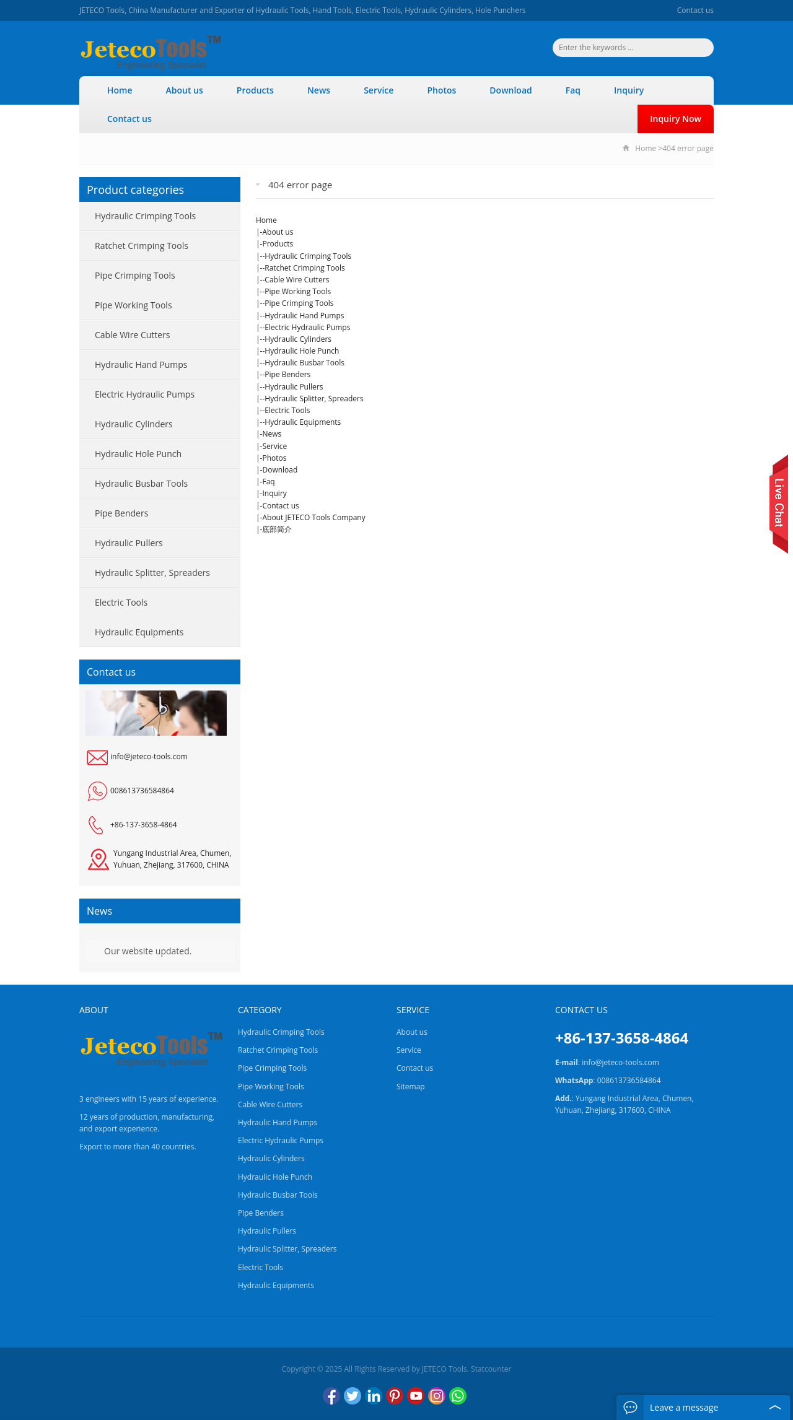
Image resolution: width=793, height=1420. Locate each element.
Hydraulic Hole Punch (302, 351)
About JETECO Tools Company (313, 517)
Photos (441, 90)
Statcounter (491, 1369)
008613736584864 (142, 790)
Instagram (436, 1396)
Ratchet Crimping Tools (304, 268)
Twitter (352, 1396)
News (318, 90)
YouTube (415, 1396)
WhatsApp (458, 1396)
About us (184, 90)
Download (510, 90)
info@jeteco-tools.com (149, 756)
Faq (573, 90)
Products (255, 90)
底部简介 (277, 529)
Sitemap (410, 1086)
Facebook (331, 1396)
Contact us (695, 10)
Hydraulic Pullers (294, 386)
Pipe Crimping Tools (299, 303)
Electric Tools (287, 410)
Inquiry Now (675, 118)
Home (120, 90)
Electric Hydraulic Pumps (307, 327)
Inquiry (629, 90)
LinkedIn (373, 1396)
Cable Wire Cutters (297, 279)
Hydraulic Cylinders (298, 339)
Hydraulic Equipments (303, 422)
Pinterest (394, 1396)
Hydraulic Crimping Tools (308, 256)
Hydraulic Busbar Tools (304, 362)
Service (378, 90)
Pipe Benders (287, 374)
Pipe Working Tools (298, 291)
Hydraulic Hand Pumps (304, 315)
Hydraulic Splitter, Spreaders (314, 398)
